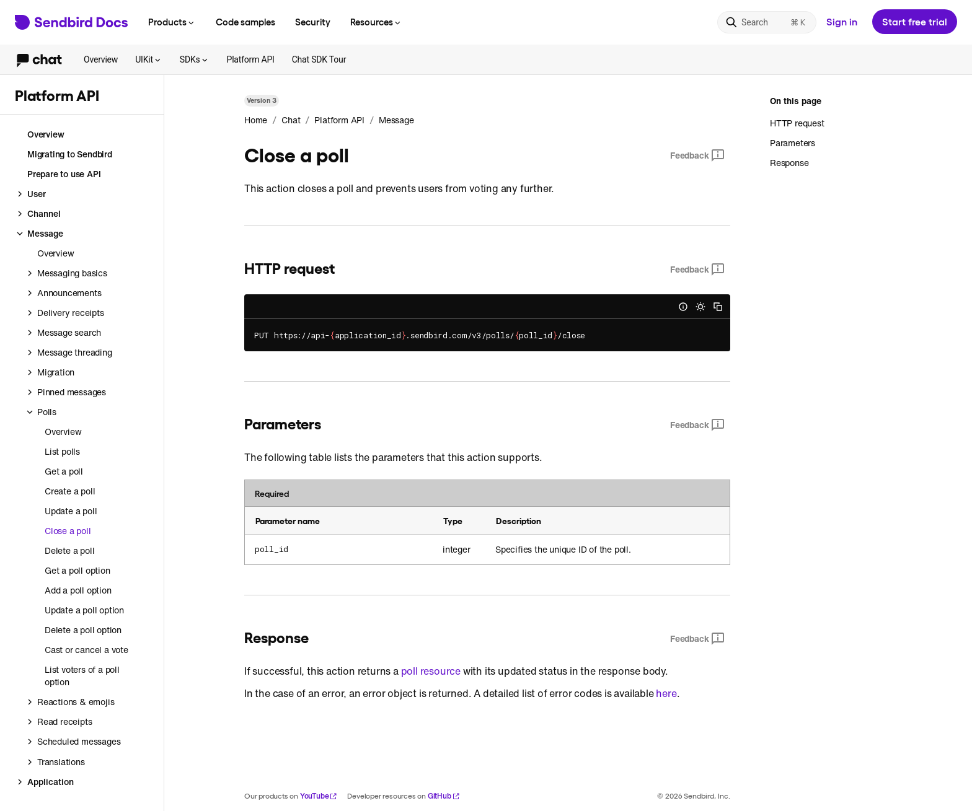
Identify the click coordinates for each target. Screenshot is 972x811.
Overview (101, 59)
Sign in (841, 21)
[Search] (766, 22)
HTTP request (797, 123)
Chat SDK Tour (319, 59)
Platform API (251, 59)
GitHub (444, 796)
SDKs (195, 59)
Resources (376, 21)
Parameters (792, 142)
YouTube (319, 796)
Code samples (245, 21)
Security (312, 21)
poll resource (431, 671)
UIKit (148, 59)
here (666, 693)
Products (172, 21)
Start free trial (914, 21)
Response (789, 162)
